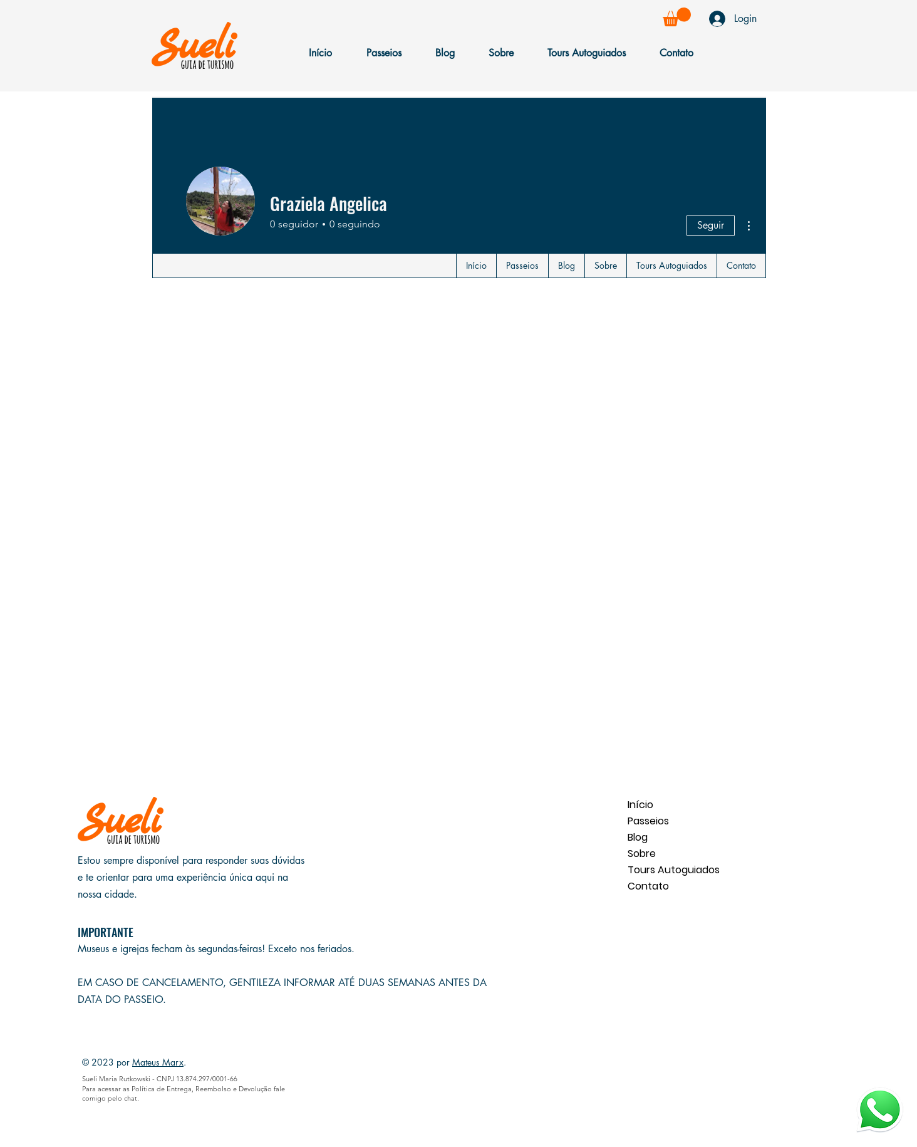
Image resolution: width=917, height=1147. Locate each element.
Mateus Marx (158, 1062)
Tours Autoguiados (672, 870)
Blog (638, 837)
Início (640, 804)
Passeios (648, 821)
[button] (677, 17)
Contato (648, 886)
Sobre (642, 853)
